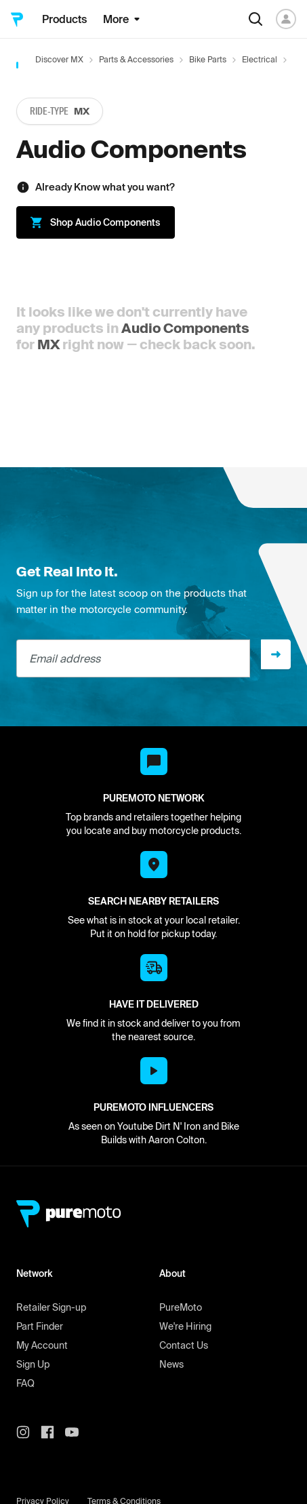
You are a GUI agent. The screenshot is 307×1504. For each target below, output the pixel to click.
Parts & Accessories (136, 59)
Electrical (259, 59)
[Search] (255, 19)
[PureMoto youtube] (77, 1432)
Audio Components (185, 328)
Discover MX (59, 59)
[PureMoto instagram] (28, 1432)
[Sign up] (276, 654)
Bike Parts (207, 59)
